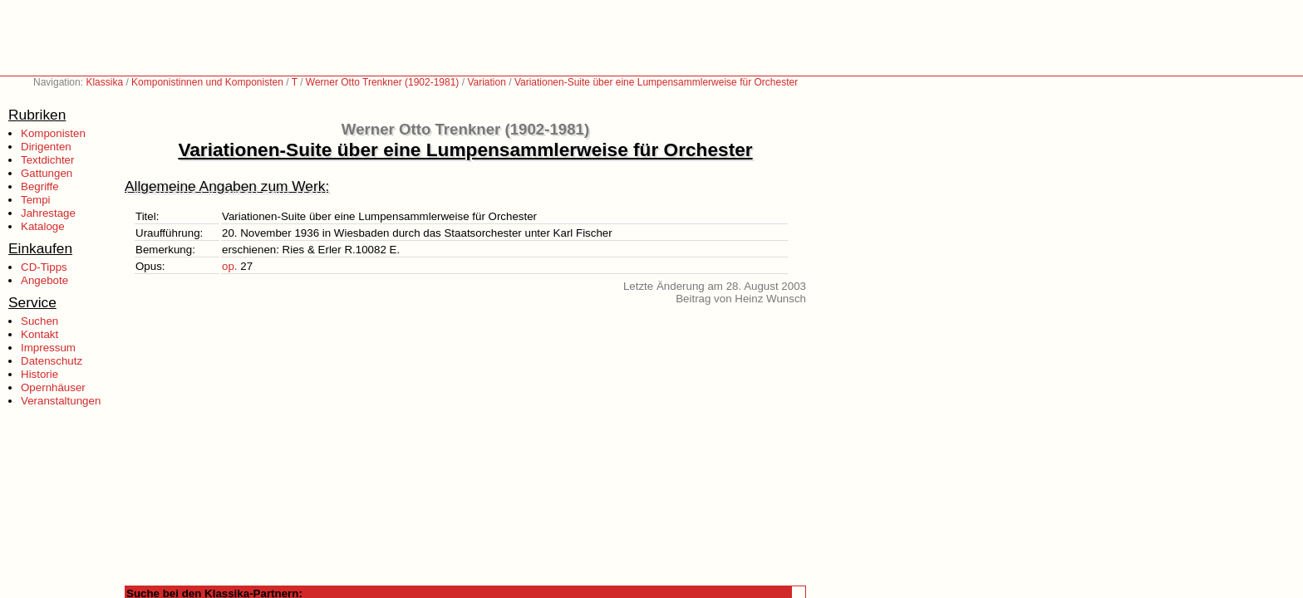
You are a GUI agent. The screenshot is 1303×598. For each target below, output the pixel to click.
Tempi (36, 200)
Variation (486, 82)
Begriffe (40, 186)
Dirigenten (46, 146)
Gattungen (46, 173)
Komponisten (53, 133)
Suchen (39, 321)
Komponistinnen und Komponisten (207, 82)
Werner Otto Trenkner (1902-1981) (383, 82)
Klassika (104, 82)
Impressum (48, 347)
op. (230, 266)
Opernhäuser (53, 387)
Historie (39, 374)
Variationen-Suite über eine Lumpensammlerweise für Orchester (656, 82)
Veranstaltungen (61, 401)
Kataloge (43, 226)
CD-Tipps (44, 267)
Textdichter (47, 160)
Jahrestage (48, 213)
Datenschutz (51, 361)
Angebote (44, 280)
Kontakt (39, 334)
